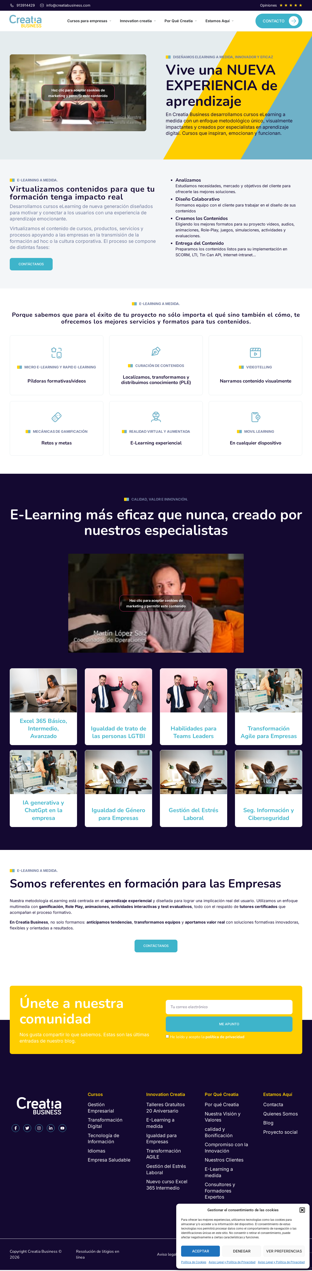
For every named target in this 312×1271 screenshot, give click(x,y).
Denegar (242, 1251)
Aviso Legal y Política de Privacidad (232, 1262)
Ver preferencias (284, 1251)
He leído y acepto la (207, 1038)
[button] (302, 1210)
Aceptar (200, 1251)
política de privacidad (224, 1038)
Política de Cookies (193, 1262)
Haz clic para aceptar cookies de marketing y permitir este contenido (78, 93)
